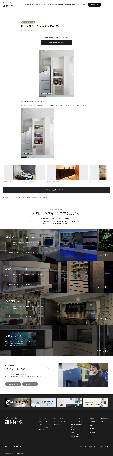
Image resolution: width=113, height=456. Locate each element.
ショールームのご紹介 (76, 422)
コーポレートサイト (79, 446)
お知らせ (91, 425)
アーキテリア (42, 424)
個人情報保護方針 (19, 453)
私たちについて (43, 422)
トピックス (91, 429)
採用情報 (91, 446)
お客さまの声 (57, 424)
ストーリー (57, 427)
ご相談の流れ (92, 418)
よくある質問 (92, 422)
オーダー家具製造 (43, 427)
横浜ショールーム (75, 427)
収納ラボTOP (6, 197)
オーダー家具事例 (14, 197)
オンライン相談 (75, 435)
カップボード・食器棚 (28, 22)
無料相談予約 (104, 418)
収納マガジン (92, 432)
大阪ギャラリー (75, 432)
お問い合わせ (104, 422)
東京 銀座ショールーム (76, 424)
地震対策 (41, 429)
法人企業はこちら (101, 446)
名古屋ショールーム (76, 429)
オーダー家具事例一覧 (59, 422)
